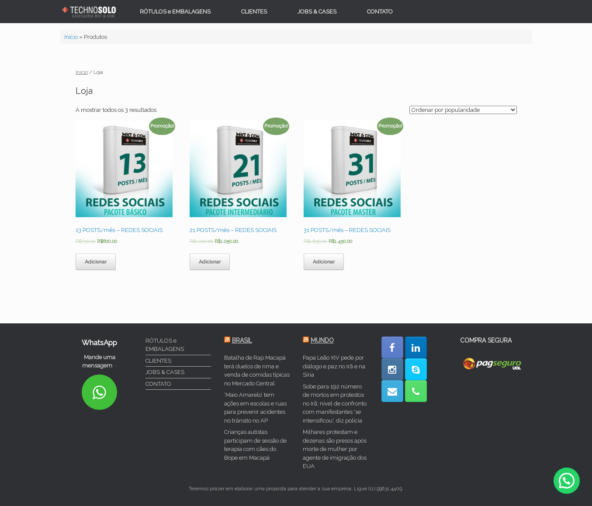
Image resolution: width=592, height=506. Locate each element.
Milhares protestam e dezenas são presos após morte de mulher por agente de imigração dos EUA (335, 449)
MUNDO (322, 340)
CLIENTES (254, 11)
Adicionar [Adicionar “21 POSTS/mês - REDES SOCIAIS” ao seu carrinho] (210, 262)
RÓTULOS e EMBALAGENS (175, 11)
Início (71, 37)
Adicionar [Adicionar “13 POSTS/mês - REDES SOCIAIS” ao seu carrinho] (96, 262)
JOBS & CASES (317, 11)
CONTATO (380, 11)
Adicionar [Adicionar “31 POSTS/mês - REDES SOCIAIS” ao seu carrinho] (324, 262)
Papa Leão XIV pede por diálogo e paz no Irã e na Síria (334, 366)
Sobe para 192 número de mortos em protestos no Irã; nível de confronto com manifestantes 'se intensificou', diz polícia (335, 403)
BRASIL (242, 340)
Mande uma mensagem (99, 361)
